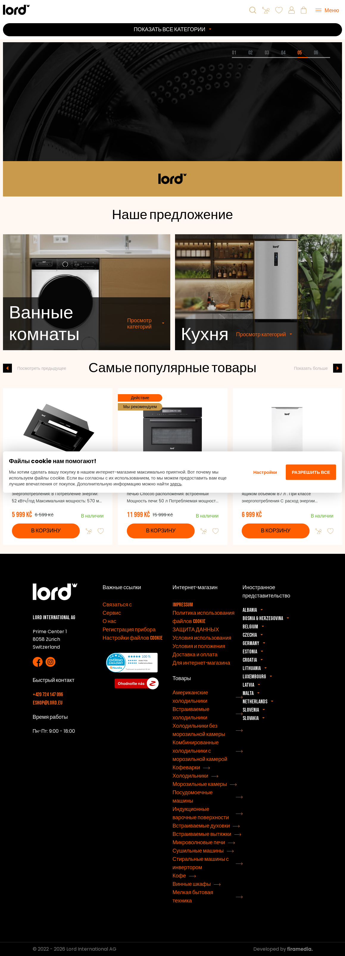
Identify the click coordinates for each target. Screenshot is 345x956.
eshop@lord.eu (48, 703)
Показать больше (311, 368)
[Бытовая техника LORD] (16, 10)
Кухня (205, 348)
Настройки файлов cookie (133, 638)
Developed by (283, 949)
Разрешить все (311, 472)
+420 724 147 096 (48, 694)
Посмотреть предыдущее (41, 368)
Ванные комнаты (44, 337)
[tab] (240, 57)
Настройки (265, 472)
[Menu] (327, 10)
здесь (176, 484)
